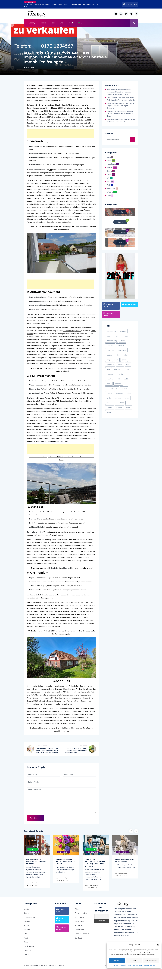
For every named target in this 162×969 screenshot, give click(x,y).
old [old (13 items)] (118, 379)
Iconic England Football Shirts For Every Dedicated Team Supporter (121, 121)
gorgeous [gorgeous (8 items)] (110, 364)
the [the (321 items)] (108, 403)
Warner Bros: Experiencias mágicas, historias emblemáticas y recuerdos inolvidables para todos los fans (61, 5)
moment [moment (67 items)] (110, 374)
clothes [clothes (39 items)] (110, 355)
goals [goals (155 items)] (124, 360)
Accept (116, 961)
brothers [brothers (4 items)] (110, 345)
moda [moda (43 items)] (126, 369)
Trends (71, 23)
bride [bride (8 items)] (123, 341)
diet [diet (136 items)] (125, 355)
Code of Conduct (82, 934)
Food (53, 23)
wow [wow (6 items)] (128, 407)
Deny (134, 961)
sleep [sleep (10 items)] (129, 393)
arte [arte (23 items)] (116, 336)
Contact (152, 965)
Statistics (83, 539)
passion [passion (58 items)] (118, 384)
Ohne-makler (73, 523)
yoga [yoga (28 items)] (109, 412)
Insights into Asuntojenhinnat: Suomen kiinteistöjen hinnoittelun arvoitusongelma (95, 862)
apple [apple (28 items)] (109, 336)
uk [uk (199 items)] (114, 403)
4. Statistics (35, 506)
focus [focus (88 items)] (116, 360)
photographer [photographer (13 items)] (112, 388)
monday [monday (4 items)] (120, 374)
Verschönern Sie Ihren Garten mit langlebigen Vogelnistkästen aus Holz (75, 750)
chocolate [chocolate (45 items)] (110, 350)
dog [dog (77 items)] (108, 360)
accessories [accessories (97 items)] (111, 331)
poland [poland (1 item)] (124, 388)
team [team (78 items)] (127, 398)
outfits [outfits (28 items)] (126, 379)
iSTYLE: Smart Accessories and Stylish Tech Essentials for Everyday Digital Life (121, 99)
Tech (108, 185)
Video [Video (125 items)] (122, 403)
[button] (158, 945)
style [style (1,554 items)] (109, 398)
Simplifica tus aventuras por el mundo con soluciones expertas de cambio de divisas (120, 114)
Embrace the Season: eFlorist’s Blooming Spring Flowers (66, 861)
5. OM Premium (37, 572)
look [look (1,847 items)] (108, 369)
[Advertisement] (61, 133)
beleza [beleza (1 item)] (125, 336)
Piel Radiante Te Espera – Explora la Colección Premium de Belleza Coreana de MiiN (47, 750)
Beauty (32, 23)
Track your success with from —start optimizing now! (61, 568)
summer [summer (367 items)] (118, 398)
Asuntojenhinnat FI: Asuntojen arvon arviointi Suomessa (36, 861)
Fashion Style (34, 883)
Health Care (111, 189)
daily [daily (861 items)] (118, 355)
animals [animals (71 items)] (123, 331)
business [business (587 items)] (120, 345)
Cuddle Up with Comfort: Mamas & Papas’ (124, 860)
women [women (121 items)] (119, 407)
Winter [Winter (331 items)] (109, 407)
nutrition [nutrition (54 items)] (110, 379)
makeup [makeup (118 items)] (117, 369)
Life (61, 23)
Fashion (43, 23)
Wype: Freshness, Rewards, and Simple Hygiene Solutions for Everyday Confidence (120, 105)
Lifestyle (110, 192)
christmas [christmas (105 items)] (122, 350)
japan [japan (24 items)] (120, 364)
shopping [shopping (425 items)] (119, 393)
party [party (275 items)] (109, 384)
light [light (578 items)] (128, 364)
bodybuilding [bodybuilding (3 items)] (112, 341)
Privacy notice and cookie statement (138, 965)
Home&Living (111, 164)
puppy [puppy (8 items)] (109, 393)
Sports (109, 161)
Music (109, 157)
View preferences (151, 961)
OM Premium (65, 617)
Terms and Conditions (119, 965)
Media (109, 196)
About (77, 909)
